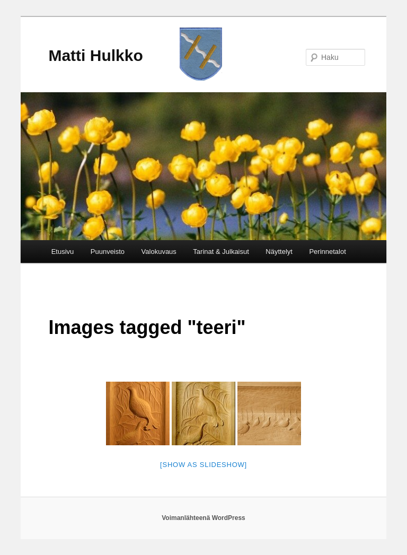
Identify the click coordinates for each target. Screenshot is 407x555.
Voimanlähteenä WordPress (203, 518)
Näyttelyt (279, 252)
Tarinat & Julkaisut (221, 252)
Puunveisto (108, 252)
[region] (203, 166)
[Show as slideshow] (203, 465)
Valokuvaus (158, 252)
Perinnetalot (327, 252)
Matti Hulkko (95, 55)
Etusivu (62, 252)
